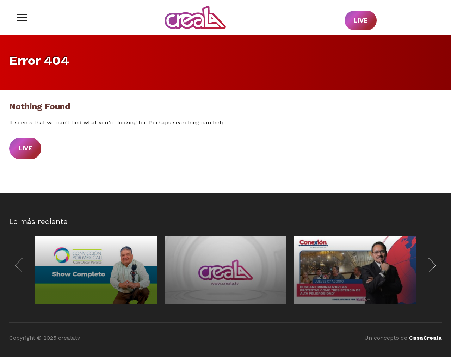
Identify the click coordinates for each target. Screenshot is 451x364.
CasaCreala (425, 337)
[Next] (431, 265)
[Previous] (20, 265)
